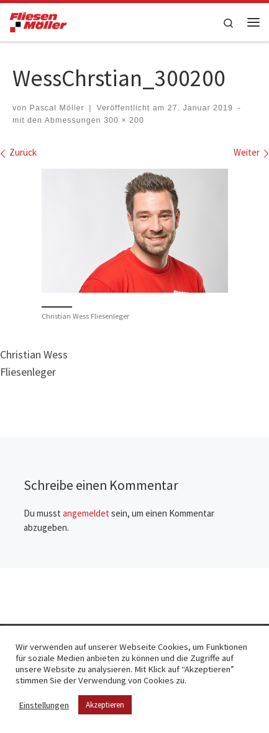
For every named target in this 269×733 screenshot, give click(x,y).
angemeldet (86, 513)
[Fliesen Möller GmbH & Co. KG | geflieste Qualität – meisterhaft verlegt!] (38, 20)
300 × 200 (122, 120)
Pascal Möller (57, 108)
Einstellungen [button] (44, 705)
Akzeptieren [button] (105, 705)
